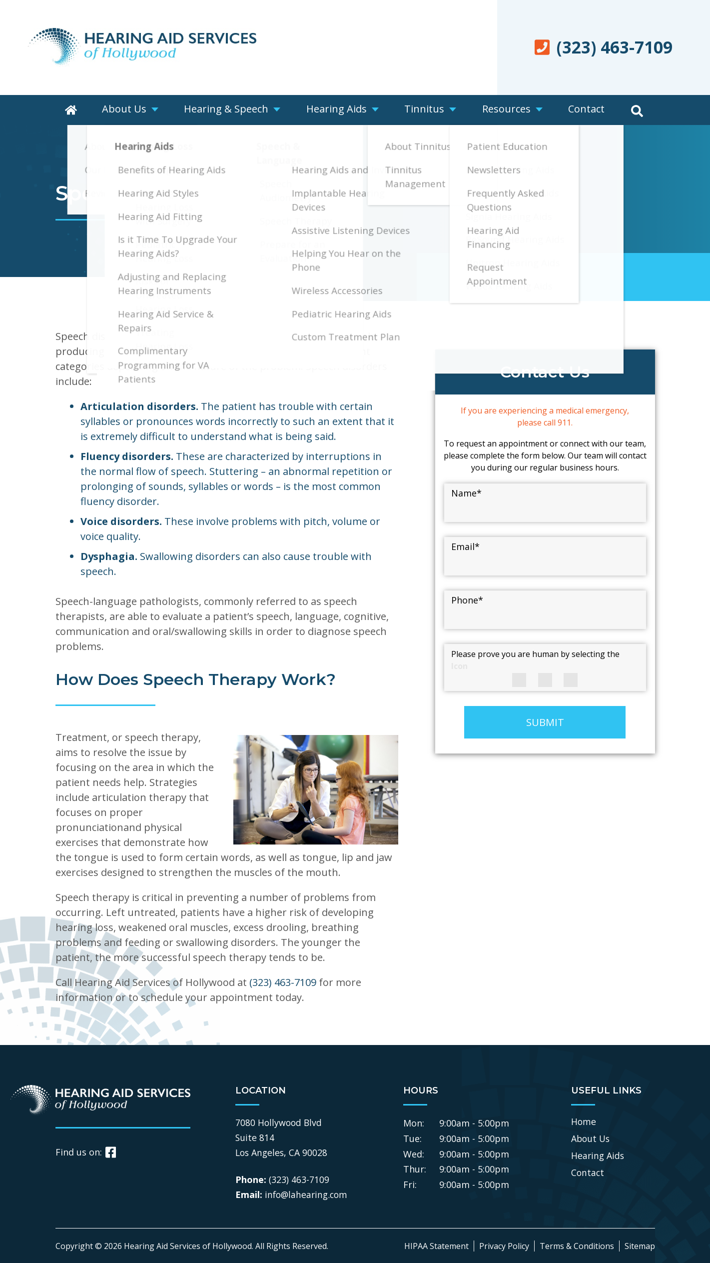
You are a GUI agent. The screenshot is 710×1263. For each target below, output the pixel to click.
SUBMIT (545, 722)
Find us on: (85, 1152)
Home (584, 1121)
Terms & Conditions (577, 1246)
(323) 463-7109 (282, 982)
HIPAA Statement (436, 1246)
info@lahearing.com (308, 1194)
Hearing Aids (339, 109)
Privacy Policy (504, 1246)
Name (466, 493)
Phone (467, 600)
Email (465, 546)
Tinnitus (425, 109)
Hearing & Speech (230, 109)
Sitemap (640, 1246)
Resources (506, 109)
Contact (584, 109)
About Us (129, 109)
